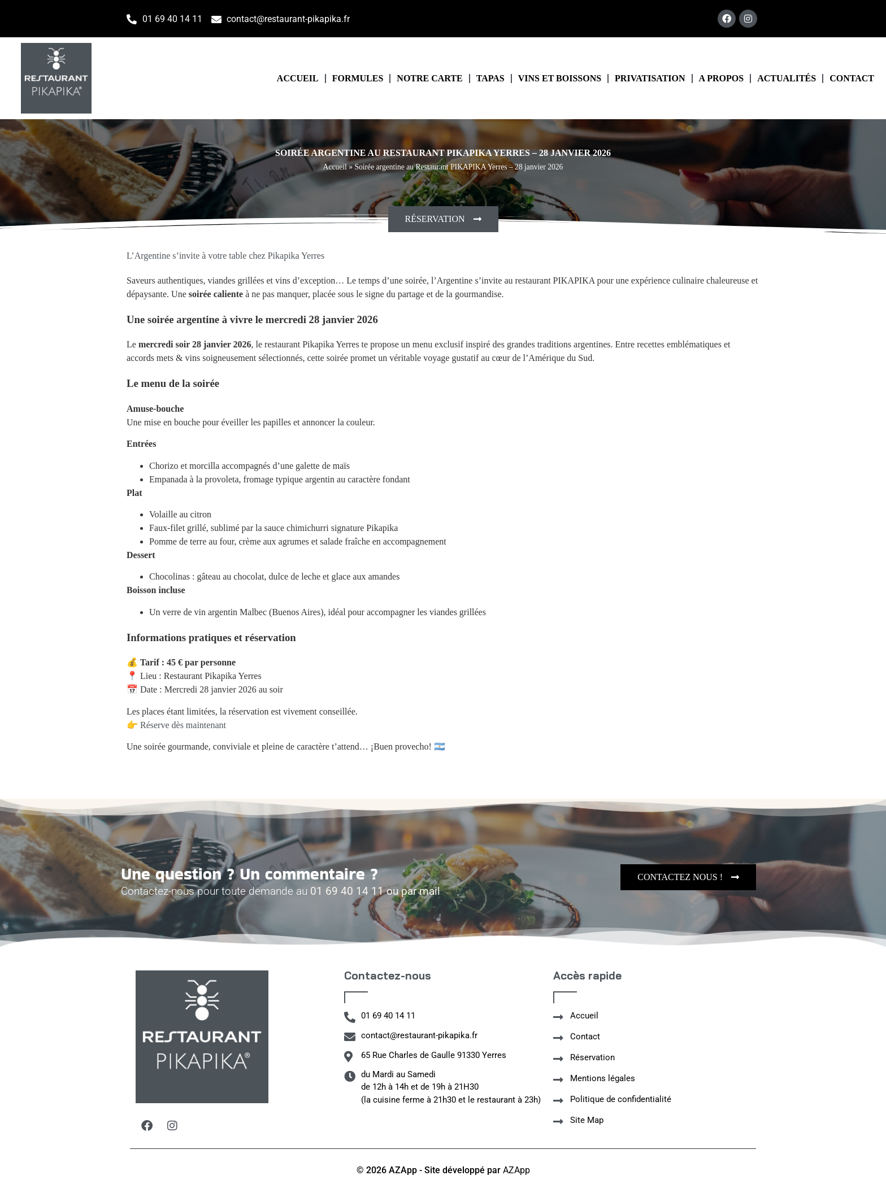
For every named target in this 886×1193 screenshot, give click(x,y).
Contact (851, 78)
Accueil (298, 78)
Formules (358, 78)
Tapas (490, 78)
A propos (721, 78)
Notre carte (429, 78)
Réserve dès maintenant (183, 725)
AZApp (516, 1170)
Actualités (786, 78)
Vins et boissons (559, 78)
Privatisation (650, 78)
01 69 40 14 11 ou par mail (375, 891)
